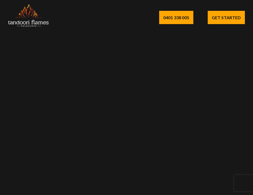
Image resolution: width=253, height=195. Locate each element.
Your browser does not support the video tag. (126, 97)
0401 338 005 (176, 17)
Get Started (226, 17)
